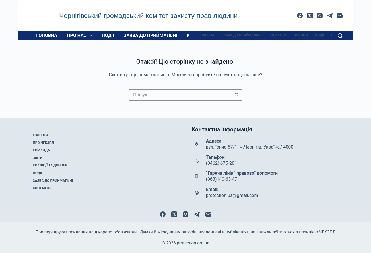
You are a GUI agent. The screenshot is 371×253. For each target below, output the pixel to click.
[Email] (340, 15)
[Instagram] (320, 15)
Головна (46, 35)
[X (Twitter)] (310, 15)
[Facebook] (300, 15)
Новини (301, 35)
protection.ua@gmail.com (232, 195)
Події (108, 35)
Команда (41, 150)
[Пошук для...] (180, 95)
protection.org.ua (193, 243)
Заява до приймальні (150, 35)
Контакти (278, 35)
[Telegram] (330, 15)
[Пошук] (340, 35)
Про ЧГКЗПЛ (43, 143)
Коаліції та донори (50, 165)
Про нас (80, 35)
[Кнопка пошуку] (236, 95)
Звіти (37, 158)
